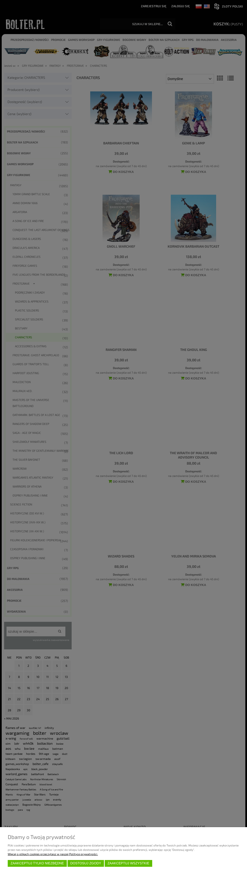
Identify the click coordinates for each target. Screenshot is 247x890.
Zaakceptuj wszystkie (128, 863)
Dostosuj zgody (85, 863)
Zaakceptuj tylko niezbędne (37, 863)
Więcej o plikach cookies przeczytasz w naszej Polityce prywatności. (53, 854)
